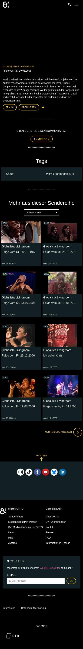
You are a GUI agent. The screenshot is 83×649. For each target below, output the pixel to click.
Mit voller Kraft (52, 355)
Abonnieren (29, 107)
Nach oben (41, 458)
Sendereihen (15, 516)
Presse (50, 532)
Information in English (58, 543)
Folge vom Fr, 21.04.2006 (59, 406)
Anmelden (42, 139)
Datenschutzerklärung (33, 608)
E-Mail (11, 575)
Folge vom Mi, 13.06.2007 (60, 302)
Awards (12, 543)
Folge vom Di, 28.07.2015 (18, 251)
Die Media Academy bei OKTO (25, 527)
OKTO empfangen (56, 521)
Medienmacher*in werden (22, 521)
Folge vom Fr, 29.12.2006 (18, 355)
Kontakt (50, 527)
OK (71, 581)
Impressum (9, 608)
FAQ (48, 537)
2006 (10, 173)
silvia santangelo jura (61, 173)
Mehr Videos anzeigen (63, 432)
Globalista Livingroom (18, 66)
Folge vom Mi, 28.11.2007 (60, 251)
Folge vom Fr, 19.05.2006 (18, 406)
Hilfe (10, 537)
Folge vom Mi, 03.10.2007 (18, 302)
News (11, 532)
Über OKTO (52, 516)
